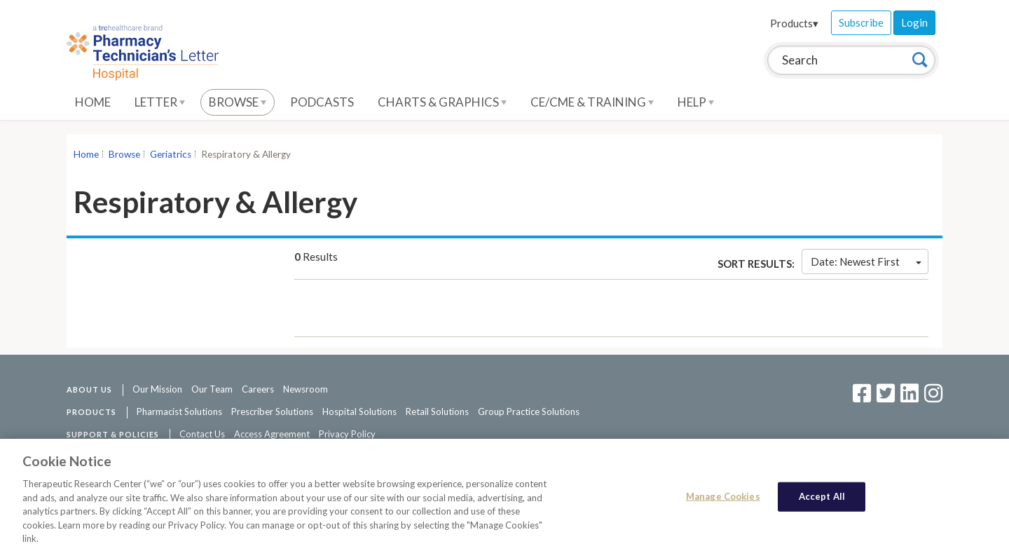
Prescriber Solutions (272, 411)
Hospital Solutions (359, 411)
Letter (160, 102)
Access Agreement (272, 434)
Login (914, 22)
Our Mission (157, 389)
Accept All (822, 499)
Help (696, 102)
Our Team (212, 389)
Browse (237, 102)
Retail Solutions (437, 411)
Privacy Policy (347, 434)
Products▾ (794, 23)
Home (93, 102)
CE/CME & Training (592, 102)
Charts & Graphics (442, 102)
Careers (258, 389)
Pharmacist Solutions (179, 411)
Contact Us (202, 434)
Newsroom (305, 389)
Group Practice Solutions (528, 411)
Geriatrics (170, 154)
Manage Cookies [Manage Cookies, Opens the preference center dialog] (723, 499)
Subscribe (861, 22)
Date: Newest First (866, 261)
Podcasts (322, 102)
